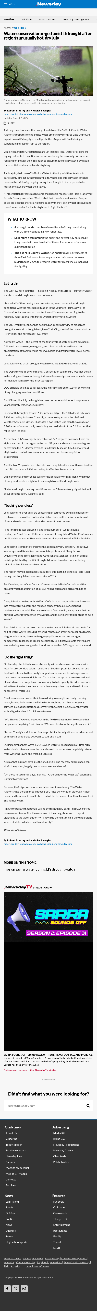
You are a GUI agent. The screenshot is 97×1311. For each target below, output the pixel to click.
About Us (11, 1133)
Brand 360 (59, 1138)
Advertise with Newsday (77, 1262)
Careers (10, 1162)
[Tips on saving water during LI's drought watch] (48, 867)
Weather (9, 19)
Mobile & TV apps (16, 1173)
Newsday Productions (66, 1144)
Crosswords (60, 1213)
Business (11, 1230)
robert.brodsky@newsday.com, (20, 113)
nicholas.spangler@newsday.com (54, 113)
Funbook (58, 1201)
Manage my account (17, 1167)
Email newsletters (16, 1150)
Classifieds (59, 1156)
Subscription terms (33, 1258)
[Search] (88, 1105)
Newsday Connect (64, 1150)
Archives (11, 1185)
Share (9, 123)
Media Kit (59, 1133)
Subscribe (11, 1138)
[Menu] (9, 4)
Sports (9, 1207)
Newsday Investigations (76, 19)
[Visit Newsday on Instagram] (24, 1288)
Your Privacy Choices (37, 1266)
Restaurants (60, 1230)
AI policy (15, 1266)
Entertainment (61, 1224)
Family (57, 1236)
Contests (11, 1179)
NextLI (57, 1248)
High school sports (16, 1242)
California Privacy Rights (74, 1258)
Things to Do (60, 1218)
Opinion (10, 1213)
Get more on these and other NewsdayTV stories (30, 1070)
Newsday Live (14, 1156)
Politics (10, 1218)
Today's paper (14, 1144)
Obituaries (59, 1207)
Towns (9, 1236)
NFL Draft (27, 19)
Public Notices (61, 1162)
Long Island (12, 1201)
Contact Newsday (25, 1262)
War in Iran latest (48, 19)
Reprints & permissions (49, 1262)
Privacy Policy (52, 1258)
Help (6, 1266)
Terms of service (12, 1258)
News (7, 27)
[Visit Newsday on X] (15, 1288)
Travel (57, 1242)
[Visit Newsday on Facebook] (7, 1288)
